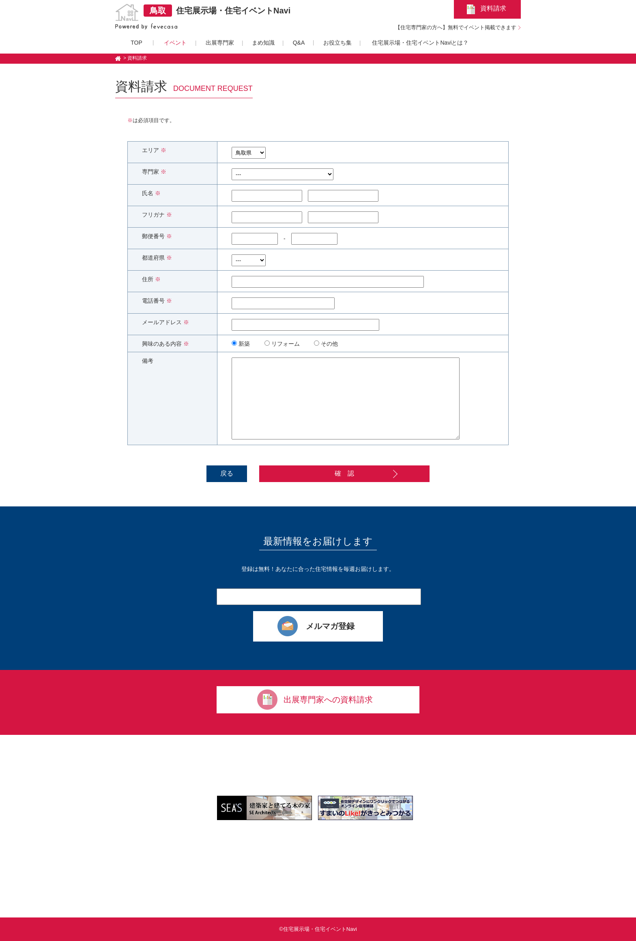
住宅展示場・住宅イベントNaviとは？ (420, 42)
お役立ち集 (337, 42)
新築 (241, 343)
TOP (136, 42)
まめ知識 (263, 42)
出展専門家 (220, 42)
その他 (326, 343)
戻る (226, 473)
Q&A (299, 42)
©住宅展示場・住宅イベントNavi (318, 929)
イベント (175, 42)
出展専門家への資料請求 (328, 699)
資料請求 (493, 8)
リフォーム (282, 343)
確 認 (344, 473)
